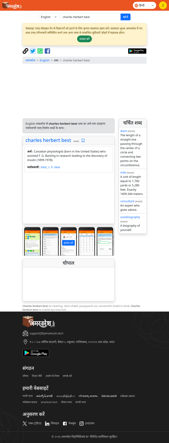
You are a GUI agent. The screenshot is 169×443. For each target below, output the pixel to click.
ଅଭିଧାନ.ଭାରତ (127, 396)
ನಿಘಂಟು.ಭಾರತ (109, 396)
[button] (30, 241)
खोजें (125, 17)
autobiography (130, 217)
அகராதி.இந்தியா (65, 396)
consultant (127, 201)
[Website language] (144, 5)
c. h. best (54, 167)
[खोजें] (91, 17)
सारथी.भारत (81, 402)
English (44, 60)
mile (123, 172)
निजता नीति (37, 376)
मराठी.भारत (28, 396)
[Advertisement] (85, 92)
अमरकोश (30, 60)
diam (123, 131)
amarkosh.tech (49, 402)
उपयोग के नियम (52, 376)
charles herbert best (48, 140)
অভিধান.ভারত (30, 402)
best (44, 167)
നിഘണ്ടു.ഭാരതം (88, 396)
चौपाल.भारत (66, 402)
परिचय (25, 376)
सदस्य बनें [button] (84, 39)
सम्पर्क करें (67, 376)
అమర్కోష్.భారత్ (44, 396)
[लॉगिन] (163, 5)
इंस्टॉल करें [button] (68, 243)
